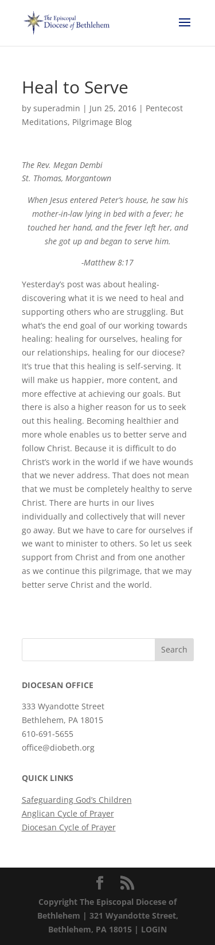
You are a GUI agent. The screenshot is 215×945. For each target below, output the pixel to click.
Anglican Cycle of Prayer (68, 813)
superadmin (56, 108)
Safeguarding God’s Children (77, 799)
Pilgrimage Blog (102, 121)
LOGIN (154, 929)
